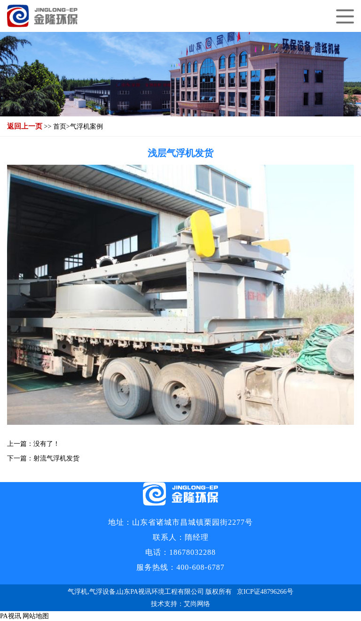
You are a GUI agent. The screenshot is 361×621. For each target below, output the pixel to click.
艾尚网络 (197, 603)
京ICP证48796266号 (265, 591)
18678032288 (192, 552)
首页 (59, 126)
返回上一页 (24, 126)
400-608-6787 (200, 567)
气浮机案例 (86, 126)
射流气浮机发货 (56, 458)
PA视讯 (10, 616)
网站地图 (36, 616)
